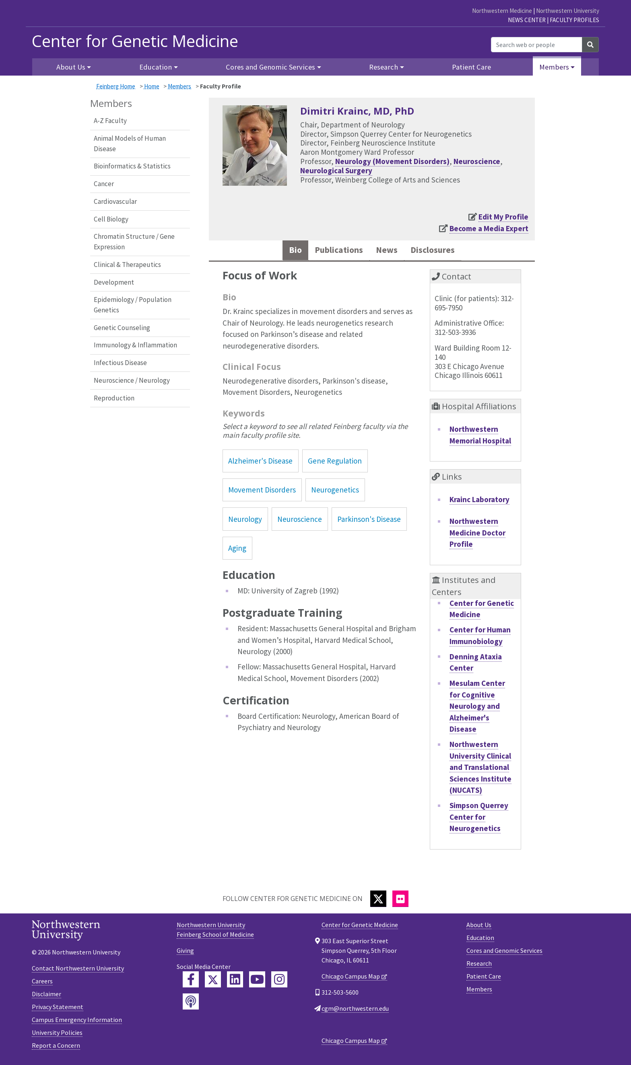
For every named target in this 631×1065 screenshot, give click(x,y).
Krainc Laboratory (479, 501)
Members (179, 86)
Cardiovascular (115, 201)
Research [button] (383, 67)
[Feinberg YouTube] (257, 981)
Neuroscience (477, 161)
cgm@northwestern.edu (355, 1010)
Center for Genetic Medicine (135, 41)
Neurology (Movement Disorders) (392, 161)
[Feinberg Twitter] (213, 981)
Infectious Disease (120, 362)
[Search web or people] (536, 44)
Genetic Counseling (122, 327)
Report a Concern (56, 1047)
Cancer (104, 183)
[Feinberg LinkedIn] (235, 981)
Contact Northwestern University (78, 970)
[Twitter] (378, 900)
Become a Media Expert (489, 228)
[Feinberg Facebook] (191, 981)
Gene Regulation (335, 463)
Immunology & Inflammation (135, 345)
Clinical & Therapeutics (127, 264)
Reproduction (114, 398)
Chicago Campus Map (351, 978)
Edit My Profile (503, 217)
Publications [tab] (335, 251)
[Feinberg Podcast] (191, 1003)
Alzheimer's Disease (260, 463)
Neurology (245, 520)
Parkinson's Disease (369, 520)
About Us (478, 926)
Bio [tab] (286, 251)
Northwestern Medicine (502, 10)
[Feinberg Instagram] (279, 981)
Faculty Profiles (574, 20)
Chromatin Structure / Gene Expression (134, 241)
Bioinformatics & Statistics (132, 166)
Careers (42, 983)
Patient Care (471, 67)
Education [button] (155, 67)
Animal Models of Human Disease (130, 143)
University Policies (57, 1034)
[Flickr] (400, 900)
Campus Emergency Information (77, 1022)
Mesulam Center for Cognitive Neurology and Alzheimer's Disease (477, 708)
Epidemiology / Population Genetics (132, 304)
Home (151, 86)
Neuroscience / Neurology (132, 380)
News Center (527, 20)
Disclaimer (46, 996)
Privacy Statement (57, 1009)
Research (479, 965)
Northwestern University (567, 10)
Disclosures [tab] (439, 251)
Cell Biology (111, 219)
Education (480, 939)
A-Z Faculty (110, 120)
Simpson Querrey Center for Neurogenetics (479, 818)
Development (114, 282)
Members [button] (554, 67)
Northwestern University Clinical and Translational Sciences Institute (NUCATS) (480, 769)
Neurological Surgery (336, 170)
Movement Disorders (262, 492)
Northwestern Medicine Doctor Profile (477, 534)
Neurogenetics (335, 492)
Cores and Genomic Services (504, 952)
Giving (185, 952)
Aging (237, 550)
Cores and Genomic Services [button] (270, 67)
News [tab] (388, 251)
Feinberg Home (115, 86)
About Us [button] (70, 67)
